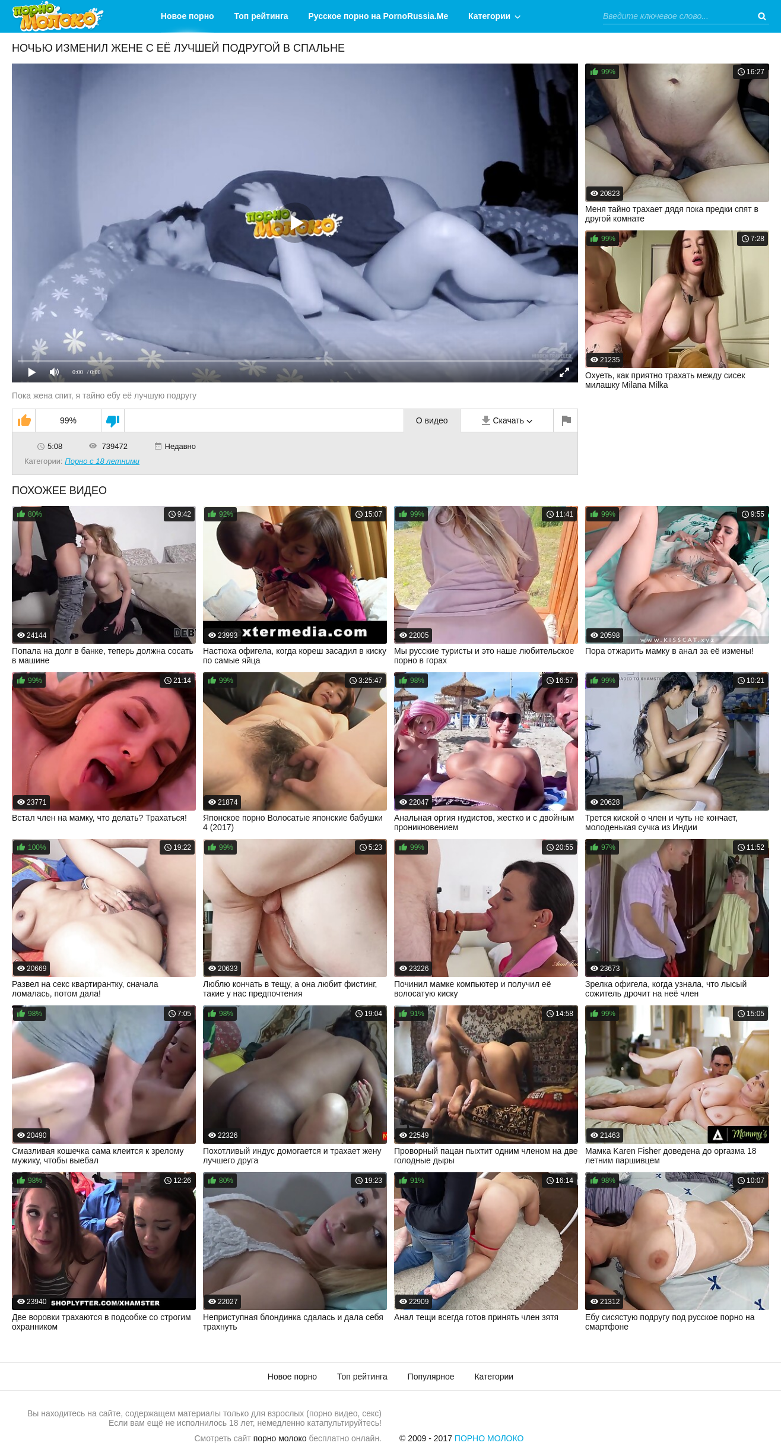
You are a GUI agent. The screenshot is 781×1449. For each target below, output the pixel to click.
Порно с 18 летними (102, 461)
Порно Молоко (489, 1438)
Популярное (431, 1376)
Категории (489, 16)
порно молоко (280, 1438)
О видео (432, 420)
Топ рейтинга (261, 16)
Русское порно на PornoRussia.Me (379, 16)
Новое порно (187, 16)
